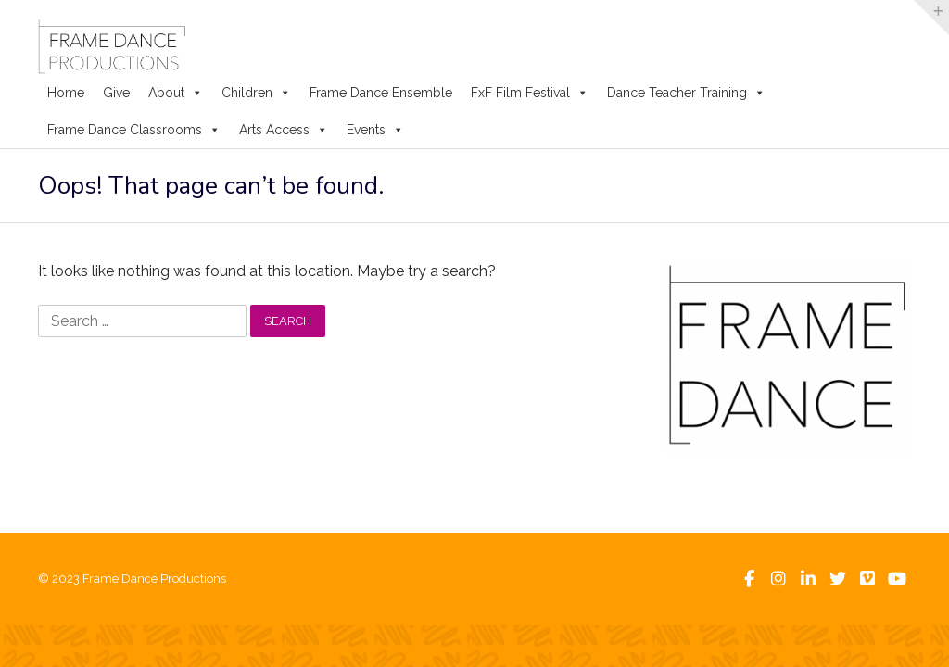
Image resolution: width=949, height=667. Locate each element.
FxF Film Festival (529, 92)
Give (116, 92)
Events (375, 129)
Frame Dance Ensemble (381, 92)
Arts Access (283, 129)
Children (256, 92)
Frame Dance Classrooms (134, 129)
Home (65, 92)
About (175, 92)
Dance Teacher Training (686, 92)
